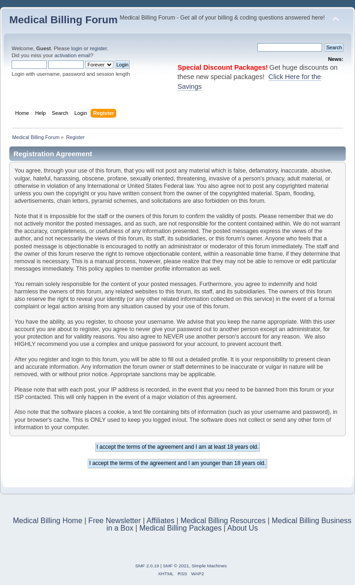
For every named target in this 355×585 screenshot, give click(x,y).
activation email (72, 55)
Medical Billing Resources (222, 521)
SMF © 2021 (176, 565)
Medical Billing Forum (63, 20)
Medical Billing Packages (180, 528)
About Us (242, 528)
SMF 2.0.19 (147, 565)
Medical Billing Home (47, 521)
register (98, 48)
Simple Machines (209, 565)
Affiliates (160, 521)
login (76, 48)
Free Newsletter (114, 521)
